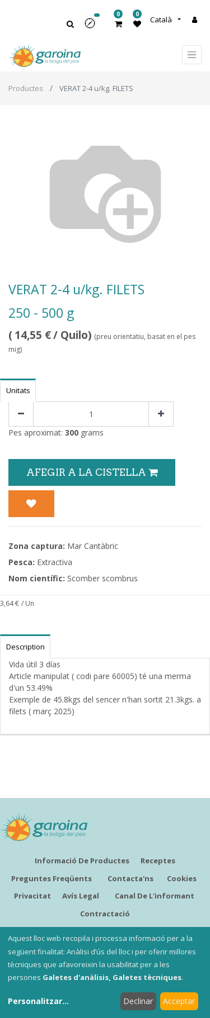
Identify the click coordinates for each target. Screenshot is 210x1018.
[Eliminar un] (21, 414)
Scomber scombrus (102, 578)
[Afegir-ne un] (161, 414)
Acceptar (179, 1001)
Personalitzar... (38, 1001)
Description (25, 647)
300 (71, 432)
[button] (93, 27)
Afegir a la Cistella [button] (91, 472)
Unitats (18, 390)
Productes (25, 88)
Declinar (138, 1001)
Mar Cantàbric (92, 546)
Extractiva (54, 562)
